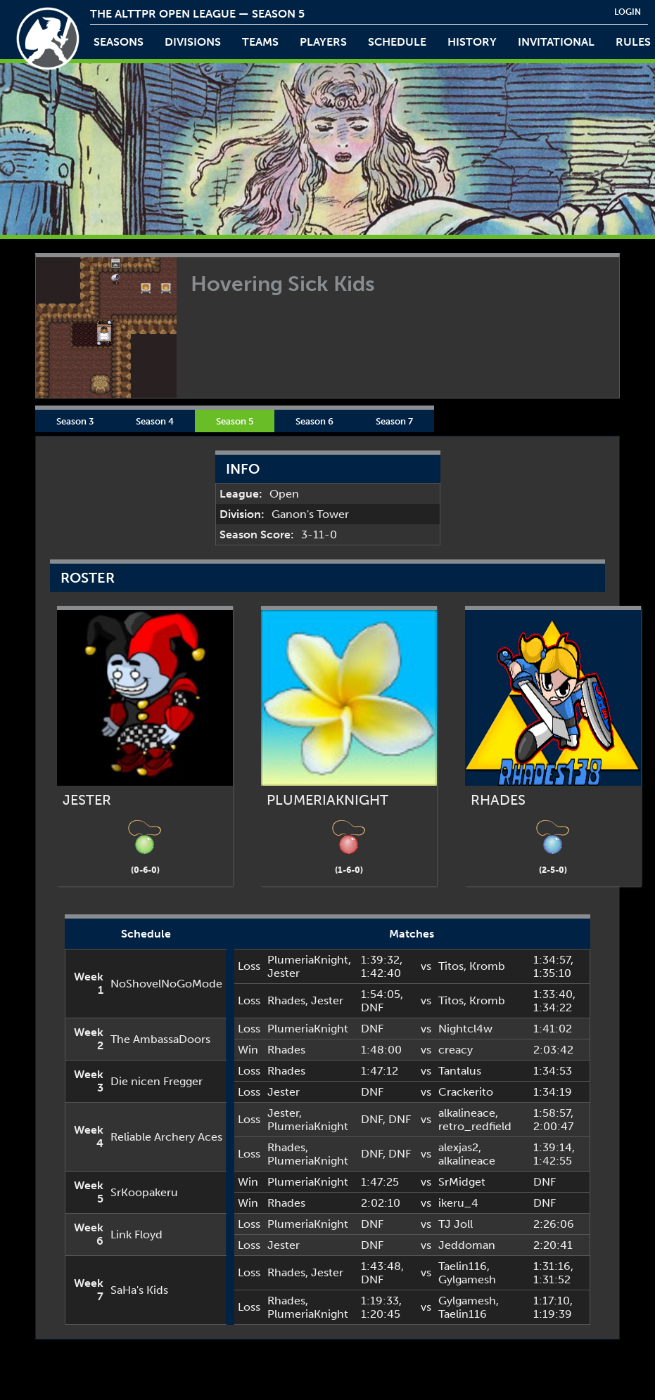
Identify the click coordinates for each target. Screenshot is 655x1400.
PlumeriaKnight (307, 959)
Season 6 (314, 421)
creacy (455, 1049)
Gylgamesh (467, 1279)
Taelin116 (462, 1266)
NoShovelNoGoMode (166, 983)
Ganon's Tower (310, 514)
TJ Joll (455, 1224)
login (627, 12)
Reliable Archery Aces (166, 1136)
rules (633, 41)
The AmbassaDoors (160, 1039)
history (472, 41)
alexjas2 (458, 1147)
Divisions (193, 41)
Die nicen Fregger (156, 1081)
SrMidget (461, 1181)
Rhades (286, 1000)
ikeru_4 (458, 1203)
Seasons (119, 41)
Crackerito (465, 1091)
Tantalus (459, 1070)
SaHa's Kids (139, 1290)
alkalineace (466, 1113)
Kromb (487, 966)
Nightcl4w (465, 1028)
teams (260, 41)
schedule (397, 41)
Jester (283, 973)
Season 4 (155, 421)
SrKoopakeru (144, 1192)
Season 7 (394, 421)
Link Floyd (136, 1234)
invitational (556, 41)
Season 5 (234, 421)
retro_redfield (474, 1126)
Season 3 (75, 421)
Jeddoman (466, 1245)
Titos (451, 966)
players (323, 41)
